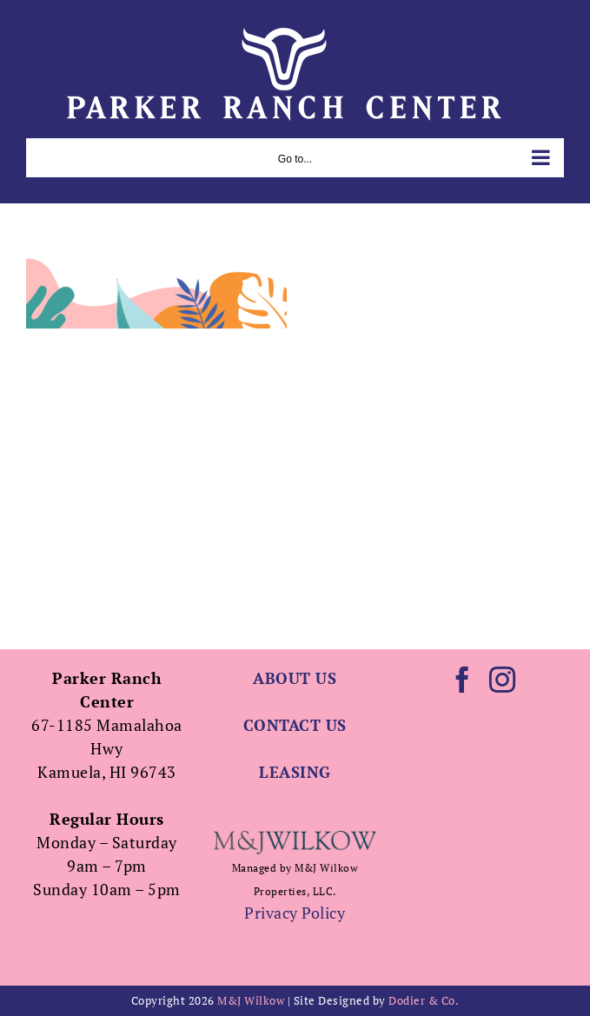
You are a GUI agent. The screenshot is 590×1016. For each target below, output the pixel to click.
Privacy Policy (294, 912)
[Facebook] (462, 680)
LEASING (295, 771)
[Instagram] (502, 680)
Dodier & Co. (423, 1000)
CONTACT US (295, 724)
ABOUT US (294, 677)
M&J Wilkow (250, 1000)
